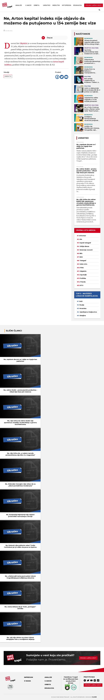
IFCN (73, 681)
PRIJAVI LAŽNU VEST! (93, 5)
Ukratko (46, 5)
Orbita (36, 5)
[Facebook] (57, 77)
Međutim (56, 5)
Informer (82, 236)
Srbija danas (84, 246)
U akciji (28, 5)
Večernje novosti (86, 250)
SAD (81, 301)
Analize (18, 5)
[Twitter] (62, 77)
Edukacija (77, 5)
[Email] (66, 77)
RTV (81, 285)
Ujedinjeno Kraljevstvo (88, 312)
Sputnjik (83, 275)
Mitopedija (66, 5)
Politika (83, 278)
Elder (94, 697)
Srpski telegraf (85, 243)
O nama (27, 681)
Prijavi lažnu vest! (93, 685)
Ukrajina (83, 315)
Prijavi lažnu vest (88, 658)
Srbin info (83, 264)
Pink (82, 268)
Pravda (83, 282)
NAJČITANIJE (83, 34)
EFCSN (70, 683)
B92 (81, 257)
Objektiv (24, 43)
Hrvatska (83, 308)
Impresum (28, 677)
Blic (81, 253)
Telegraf (83, 260)
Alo (81, 239)
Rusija (82, 305)
